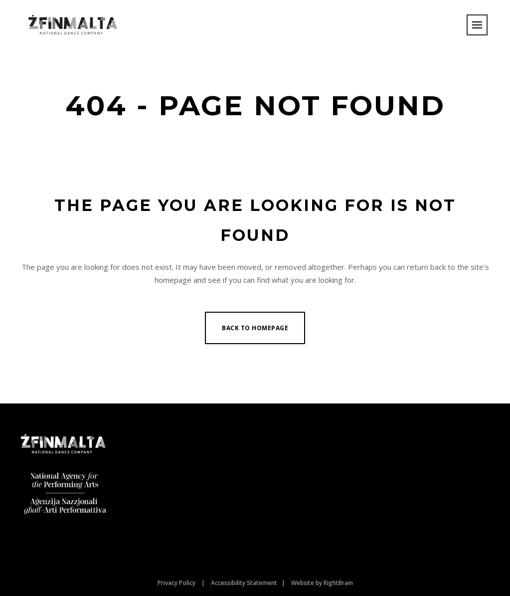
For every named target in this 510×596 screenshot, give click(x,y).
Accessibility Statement (244, 583)
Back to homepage (255, 328)
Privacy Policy (176, 583)
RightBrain (338, 583)
